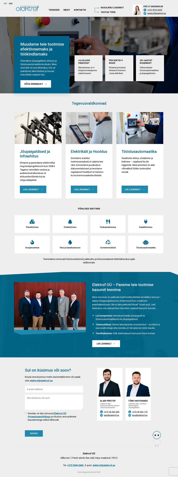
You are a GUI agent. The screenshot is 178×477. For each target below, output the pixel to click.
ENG (11, 4)
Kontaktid (80, 10)
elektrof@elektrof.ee (41, 380)
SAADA (34, 433)
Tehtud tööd (108, 12)
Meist (66, 10)
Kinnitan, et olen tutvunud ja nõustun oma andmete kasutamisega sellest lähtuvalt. (52, 416)
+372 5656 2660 (75, 465)
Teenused (54, 10)
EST (5, 4)
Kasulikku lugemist (112, 7)
